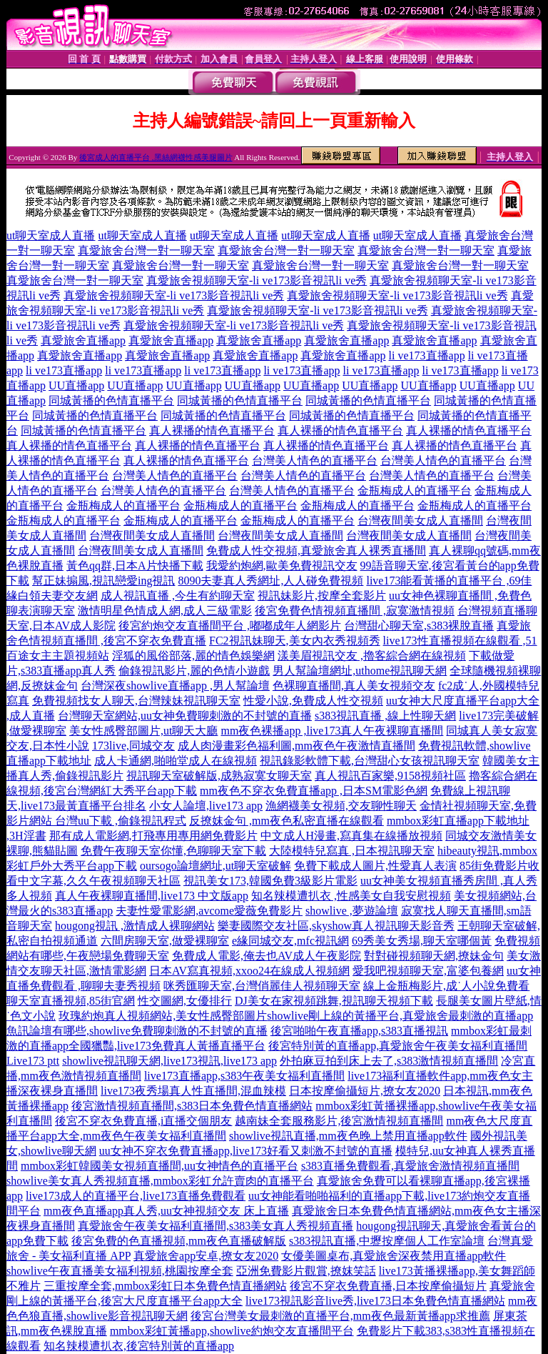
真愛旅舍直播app (83, 340)
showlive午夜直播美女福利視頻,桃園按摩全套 (119, 1271)
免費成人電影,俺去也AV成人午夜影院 (266, 956)
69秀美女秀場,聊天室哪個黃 (422, 941)
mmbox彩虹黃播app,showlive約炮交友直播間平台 (232, 1331)
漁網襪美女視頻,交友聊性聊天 (341, 806)
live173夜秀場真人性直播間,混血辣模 (193, 1091)
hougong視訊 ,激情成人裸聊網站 (135, 926)
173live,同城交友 (133, 746)
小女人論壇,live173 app (206, 806)
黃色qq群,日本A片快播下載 (134, 565)
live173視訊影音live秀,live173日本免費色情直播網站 (375, 1301)
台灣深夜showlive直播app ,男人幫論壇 (175, 686)
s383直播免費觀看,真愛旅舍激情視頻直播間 (410, 1166)
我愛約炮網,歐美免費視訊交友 (281, 565)
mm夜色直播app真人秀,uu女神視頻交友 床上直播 (166, 1211)
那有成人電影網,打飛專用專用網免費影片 (153, 836)
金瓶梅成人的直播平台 (414, 490)
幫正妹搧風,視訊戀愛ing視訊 (103, 580)
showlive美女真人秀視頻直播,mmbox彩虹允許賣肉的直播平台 (160, 1181)
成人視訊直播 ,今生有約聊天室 (178, 595)
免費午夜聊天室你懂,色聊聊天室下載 (173, 851)
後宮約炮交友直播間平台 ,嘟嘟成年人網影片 (229, 625)
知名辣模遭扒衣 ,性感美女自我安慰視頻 (351, 896)
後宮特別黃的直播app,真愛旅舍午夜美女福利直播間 (397, 1046)
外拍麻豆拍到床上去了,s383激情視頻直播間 (389, 1061)
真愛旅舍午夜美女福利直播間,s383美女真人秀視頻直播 (215, 1226)
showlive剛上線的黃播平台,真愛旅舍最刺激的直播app (400, 1016)
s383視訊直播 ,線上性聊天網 (385, 716)
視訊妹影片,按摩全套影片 (322, 595)
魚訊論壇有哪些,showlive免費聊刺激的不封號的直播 (137, 1031)
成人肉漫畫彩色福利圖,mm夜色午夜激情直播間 (296, 746)
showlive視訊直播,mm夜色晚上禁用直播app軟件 (348, 1136)
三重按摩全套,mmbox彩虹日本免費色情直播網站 (165, 1286)
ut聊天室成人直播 (50, 235)
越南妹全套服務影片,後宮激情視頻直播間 (339, 1121)
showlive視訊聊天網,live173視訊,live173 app (169, 1061)
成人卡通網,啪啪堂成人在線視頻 (175, 761)
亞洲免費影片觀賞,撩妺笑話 (306, 1271)
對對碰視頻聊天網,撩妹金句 (434, 956)
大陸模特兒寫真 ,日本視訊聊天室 (352, 851)
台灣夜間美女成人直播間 (420, 520)
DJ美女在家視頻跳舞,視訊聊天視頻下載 (334, 1001)
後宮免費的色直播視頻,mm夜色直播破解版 (178, 1241)
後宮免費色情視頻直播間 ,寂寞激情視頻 (355, 610)
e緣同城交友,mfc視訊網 (290, 941)
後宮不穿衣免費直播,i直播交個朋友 (143, 1121)
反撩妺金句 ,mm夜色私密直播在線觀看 (286, 821)
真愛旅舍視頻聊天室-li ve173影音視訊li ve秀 (256, 280)
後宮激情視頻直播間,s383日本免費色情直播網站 (192, 1106)
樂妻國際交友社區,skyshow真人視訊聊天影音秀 (336, 926)
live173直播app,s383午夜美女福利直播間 (244, 1076)
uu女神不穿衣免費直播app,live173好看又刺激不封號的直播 (245, 1151)
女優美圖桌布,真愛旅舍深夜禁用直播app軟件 (393, 1256)
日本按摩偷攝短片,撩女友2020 (364, 1091)
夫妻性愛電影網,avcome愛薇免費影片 (209, 911)
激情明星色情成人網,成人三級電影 (165, 610)
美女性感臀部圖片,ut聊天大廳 (143, 731)
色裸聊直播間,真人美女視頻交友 (354, 686)
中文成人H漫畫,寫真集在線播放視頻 (351, 836)
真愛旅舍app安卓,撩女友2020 (205, 1256)
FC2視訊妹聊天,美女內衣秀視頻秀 (294, 640)
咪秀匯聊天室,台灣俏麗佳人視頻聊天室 (261, 986)
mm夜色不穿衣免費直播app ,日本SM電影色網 (313, 791)
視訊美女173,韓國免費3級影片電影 (270, 881)
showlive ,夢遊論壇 (351, 911)
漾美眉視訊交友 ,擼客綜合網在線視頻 (372, 655)
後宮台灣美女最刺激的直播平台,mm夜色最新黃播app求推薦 (340, 1316)
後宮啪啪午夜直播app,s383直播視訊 (359, 1031)
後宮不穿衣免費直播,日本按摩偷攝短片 (388, 1286)
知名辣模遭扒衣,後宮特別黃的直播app (139, 1346)
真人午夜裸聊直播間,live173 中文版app (151, 896)
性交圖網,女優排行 (185, 1001)
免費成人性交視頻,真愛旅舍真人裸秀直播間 (316, 550)
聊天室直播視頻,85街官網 (70, 1001)
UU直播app (76, 385)
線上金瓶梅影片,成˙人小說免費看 (446, 986)
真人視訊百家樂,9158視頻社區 (390, 776)
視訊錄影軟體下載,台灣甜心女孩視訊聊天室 (370, 761)
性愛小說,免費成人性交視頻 (313, 701)
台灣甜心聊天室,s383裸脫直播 (419, 625)
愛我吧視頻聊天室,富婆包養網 (428, 971)
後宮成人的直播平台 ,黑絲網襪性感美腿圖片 (156, 157)
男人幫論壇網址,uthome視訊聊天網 (360, 670)
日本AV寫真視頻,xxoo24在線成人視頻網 (249, 971)
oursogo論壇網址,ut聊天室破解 (215, 866)
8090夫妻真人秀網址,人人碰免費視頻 (270, 580)
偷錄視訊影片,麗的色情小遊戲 (194, 670)
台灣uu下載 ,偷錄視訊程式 (120, 821)
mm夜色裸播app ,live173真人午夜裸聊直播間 (331, 731)
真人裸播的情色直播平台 (212, 430)
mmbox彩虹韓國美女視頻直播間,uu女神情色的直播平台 (159, 1166)
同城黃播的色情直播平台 (111, 400)
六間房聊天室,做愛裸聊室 (165, 941)
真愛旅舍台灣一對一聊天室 (146, 250)
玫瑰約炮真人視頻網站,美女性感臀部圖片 (163, 1016)
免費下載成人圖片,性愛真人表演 (375, 866)
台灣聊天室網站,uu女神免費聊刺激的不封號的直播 (185, 716)
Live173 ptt (32, 1061)
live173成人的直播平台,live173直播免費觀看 (135, 1196)
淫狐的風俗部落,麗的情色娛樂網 (193, 655)
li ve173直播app (427, 355)
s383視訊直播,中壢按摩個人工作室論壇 (386, 1241)
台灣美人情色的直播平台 (314, 460)
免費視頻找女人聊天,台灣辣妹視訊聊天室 (136, 701)
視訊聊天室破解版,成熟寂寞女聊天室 (219, 776)
